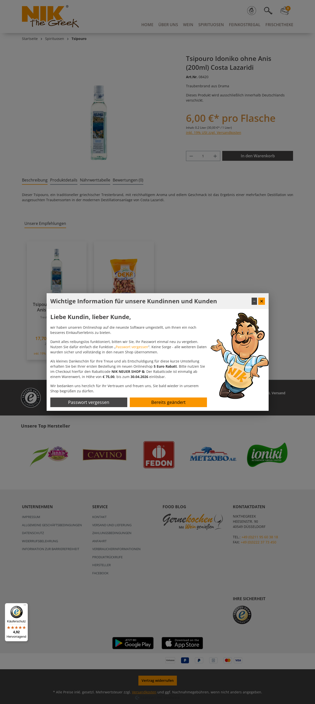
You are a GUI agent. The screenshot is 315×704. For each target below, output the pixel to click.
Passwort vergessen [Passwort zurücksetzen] (88, 402)
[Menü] (25, 606)
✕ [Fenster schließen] (261, 301)
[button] (127, 371)
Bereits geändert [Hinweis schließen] (168, 402)
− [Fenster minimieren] (254, 301)
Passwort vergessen (132, 346)
